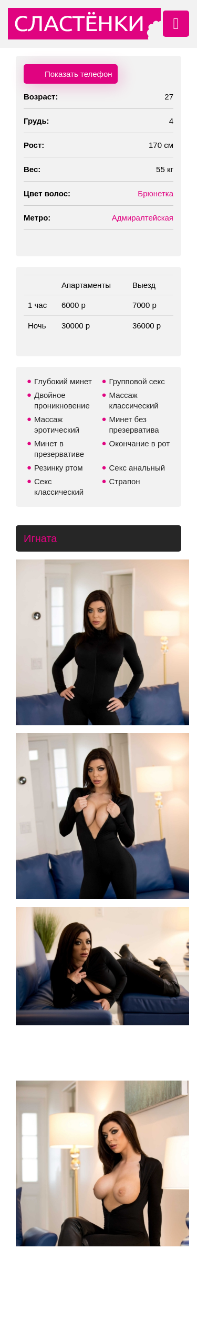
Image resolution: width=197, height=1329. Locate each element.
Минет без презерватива (134, 424)
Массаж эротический (56, 424)
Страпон (124, 481)
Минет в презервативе (59, 448)
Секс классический (59, 486)
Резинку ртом (58, 467)
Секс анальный (137, 467)
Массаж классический (134, 400)
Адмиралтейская (142, 217)
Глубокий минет (63, 381)
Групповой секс (137, 381)
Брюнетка (155, 193)
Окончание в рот (139, 443)
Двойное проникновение (62, 400)
